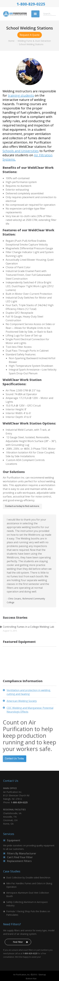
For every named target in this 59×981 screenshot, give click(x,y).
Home (11, 40)
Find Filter (18, 941)
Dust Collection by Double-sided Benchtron (28, 877)
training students (21, 95)
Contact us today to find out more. (22, 506)
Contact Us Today (14, 758)
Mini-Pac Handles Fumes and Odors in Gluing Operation (29, 885)
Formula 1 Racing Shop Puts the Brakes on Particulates (28, 913)
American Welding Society (22, 701)
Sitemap (42, 974)
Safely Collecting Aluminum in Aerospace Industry (27, 903)
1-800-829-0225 (31, 4)
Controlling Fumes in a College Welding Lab (28, 626)
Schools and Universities (21, 151)
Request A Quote (29, 35)
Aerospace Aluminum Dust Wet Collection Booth (27, 894)
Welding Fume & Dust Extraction (34, 40)
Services (8, 834)
